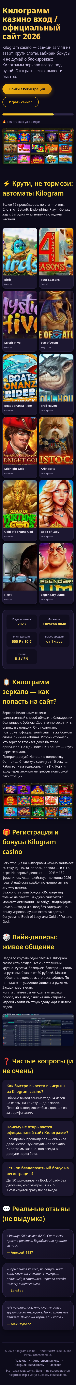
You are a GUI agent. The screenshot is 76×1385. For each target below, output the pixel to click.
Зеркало (55, 1365)
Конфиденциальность (29, 1365)
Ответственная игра (46, 1360)
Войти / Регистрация (27, 89)
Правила (20, 1360)
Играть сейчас (20, 102)
